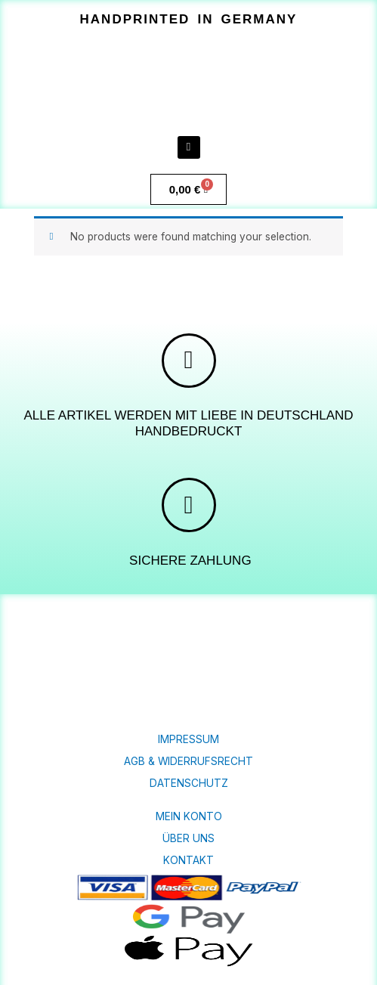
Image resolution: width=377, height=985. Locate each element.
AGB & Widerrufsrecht (188, 761)
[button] (188, 19)
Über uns (188, 838)
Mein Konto (189, 816)
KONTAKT (188, 860)
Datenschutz (189, 783)
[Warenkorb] (188, 189)
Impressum (188, 739)
